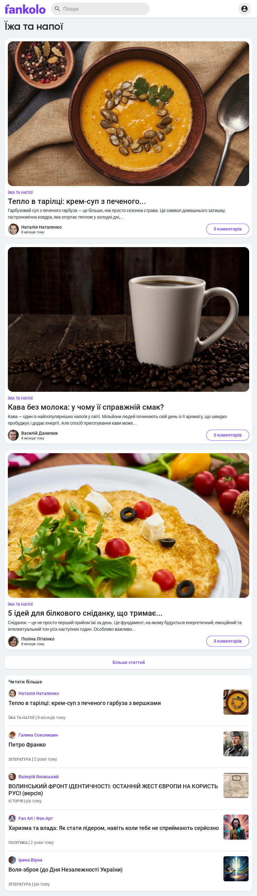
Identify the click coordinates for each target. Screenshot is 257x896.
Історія (15, 801)
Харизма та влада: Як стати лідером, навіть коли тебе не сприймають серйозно (113, 828)
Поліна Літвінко (38, 638)
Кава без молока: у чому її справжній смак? (86, 407)
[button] (244, 9)
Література (19, 759)
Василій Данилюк (39, 433)
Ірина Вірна (30, 859)
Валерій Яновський (38, 776)
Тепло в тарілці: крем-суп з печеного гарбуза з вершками (84, 703)
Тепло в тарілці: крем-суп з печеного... (77, 201)
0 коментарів (228, 228)
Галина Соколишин (38, 735)
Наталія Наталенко (41, 227)
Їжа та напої (20, 192)
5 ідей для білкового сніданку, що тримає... (85, 613)
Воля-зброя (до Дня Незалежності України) (65, 869)
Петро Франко (27, 744)
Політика (18, 843)
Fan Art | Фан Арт (35, 818)
